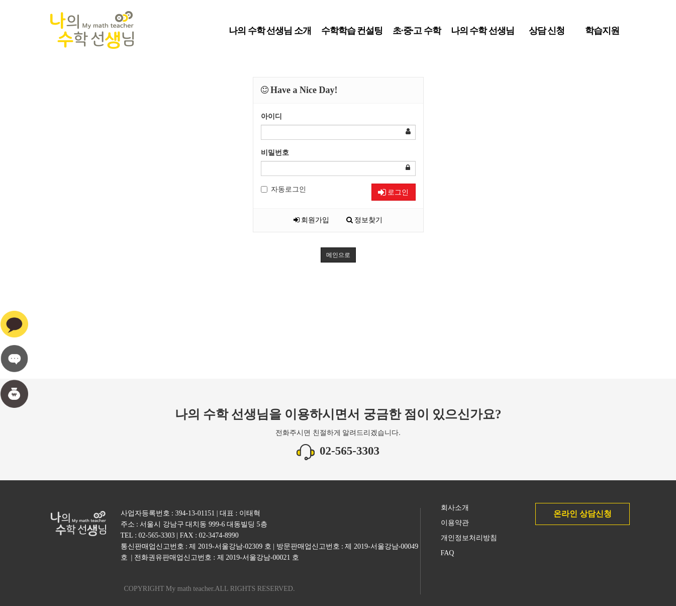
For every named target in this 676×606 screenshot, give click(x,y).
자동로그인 (283, 189)
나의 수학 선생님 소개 (270, 34)
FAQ (447, 553)
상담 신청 (546, 34)
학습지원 (602, 34)
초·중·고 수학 (417, 34)
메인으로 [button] (338, 254)
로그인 (393, 192)
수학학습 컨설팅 (352, 34)
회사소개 (455, 507)
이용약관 (455, 523)
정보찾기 (364, 220)
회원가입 (312, 220)
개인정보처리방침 (469, 538)
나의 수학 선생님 (482, 34)
